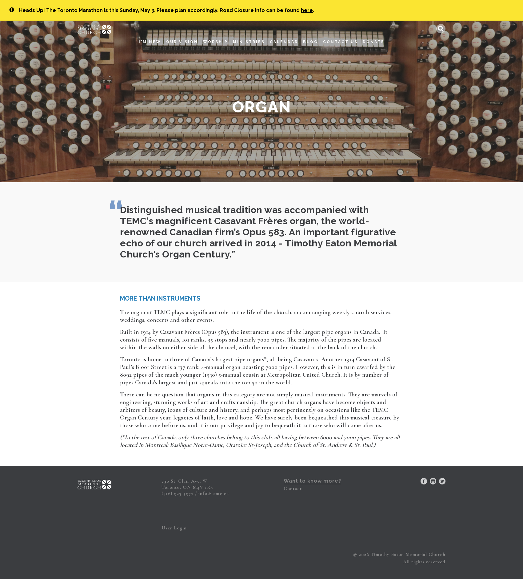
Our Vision (182, 35)
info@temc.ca (213, 493)
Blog (310, 35)
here (307, 10)
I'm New (150, 35)
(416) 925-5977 (178, 493)
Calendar (284, 35)
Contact (293, 488)
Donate (374, 35)
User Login (174, 528)
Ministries (249, 35)
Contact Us (340, 35)
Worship (215, 35)
